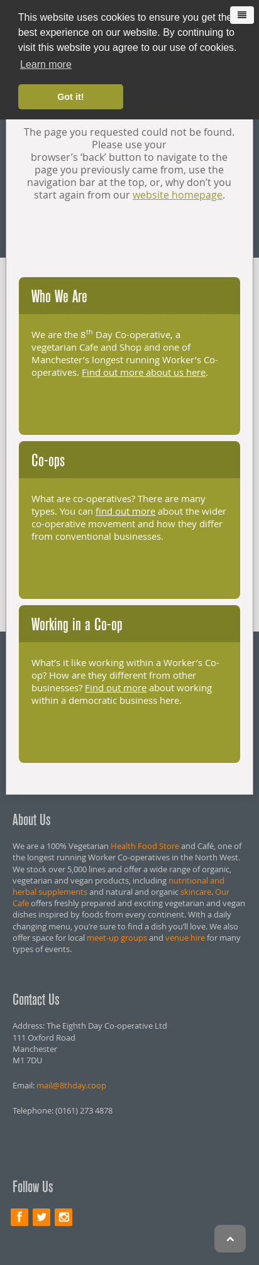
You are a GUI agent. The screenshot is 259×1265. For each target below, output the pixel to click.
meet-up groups (117, 937)
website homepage (178, 195)
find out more (125, 511)
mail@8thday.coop (71, 1085)
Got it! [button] (70, 97)
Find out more (115, 687)
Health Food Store (145, 846)
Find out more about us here (144, 372)
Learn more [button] (46, 64)
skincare (195, 891)
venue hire (185, 937)
